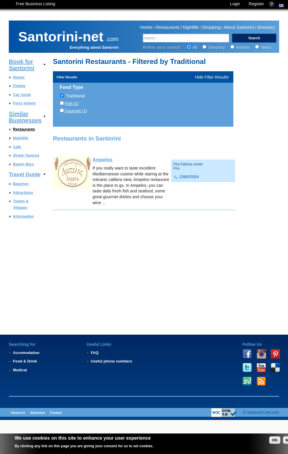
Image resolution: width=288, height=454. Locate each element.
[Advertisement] (261, 286)
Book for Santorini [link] (21, 64)
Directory (266, 27)
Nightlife (191, 27)
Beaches (21, 184)
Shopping (211, 27)
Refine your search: (162, 47)
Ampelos (103, 159)
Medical (20, 370)
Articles (240, 47)
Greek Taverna (26, 155)
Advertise (37, 412)
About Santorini (239, 27)
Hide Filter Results (211, 77)
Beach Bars (23, 164)
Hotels (146, 27)
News (263, 47)
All (192, 47)
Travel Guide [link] (25, 174)
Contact (56, 412)
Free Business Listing (35, 3)
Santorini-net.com (263, 412)
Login (235, 3)
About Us (18, 412)
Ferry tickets (24, 103)
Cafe (17, 147)
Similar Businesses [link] (25, 117)
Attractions (23, 192)
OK (275, 440)
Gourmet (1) (76, 111)
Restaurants (168, 27)
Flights (19, 86)
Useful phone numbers (111, 361)
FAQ (95, 352)
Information (23, 216)
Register (256, 3)
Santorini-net (60, 35)
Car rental (22, 94)
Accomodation (26, 352)
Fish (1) (71, 103)
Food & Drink (25, 361)
